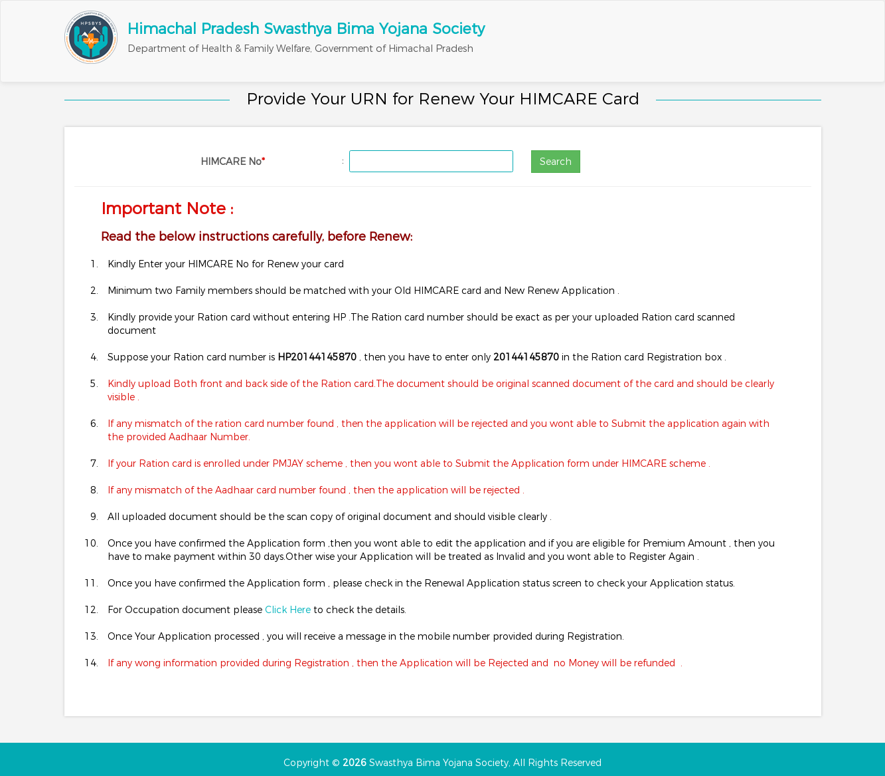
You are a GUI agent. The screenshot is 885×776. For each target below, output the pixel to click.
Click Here (289, 610)
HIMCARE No (233, 162)
